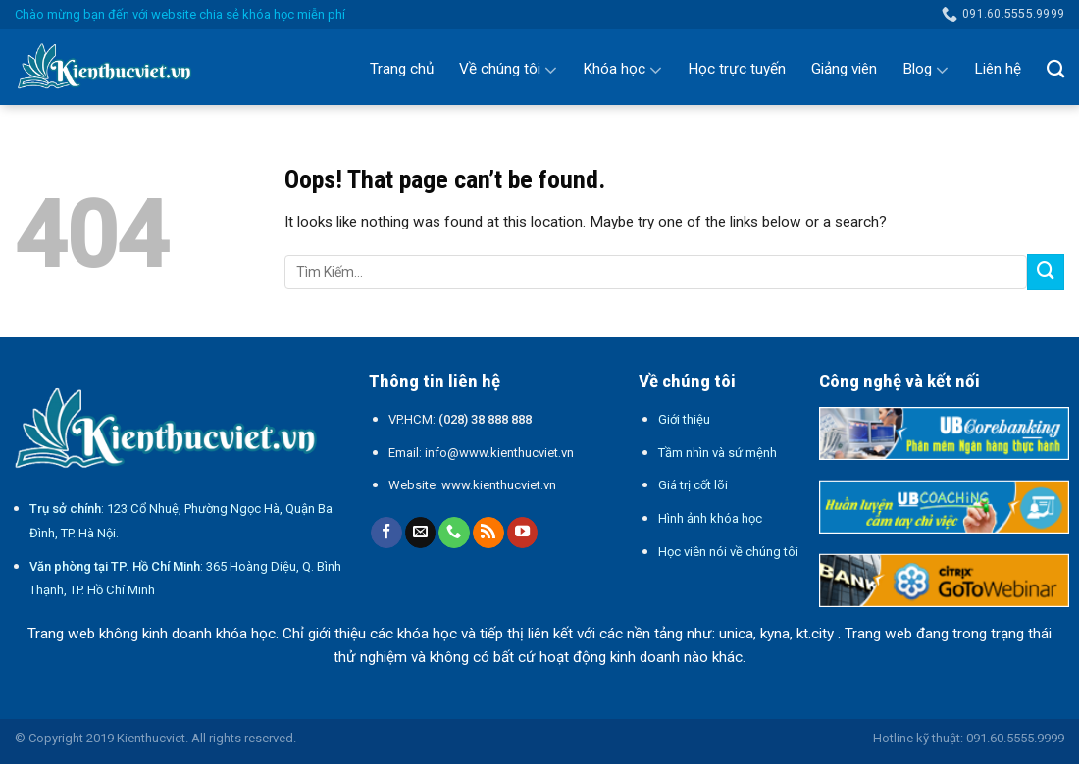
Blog (925, 69)
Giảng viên (844, 68)
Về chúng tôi (508, 69)
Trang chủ (402, 68)
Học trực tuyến (737, 68)
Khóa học (622, 69)
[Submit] (1045, 272)
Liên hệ (997, 68)
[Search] (1055, 68)
